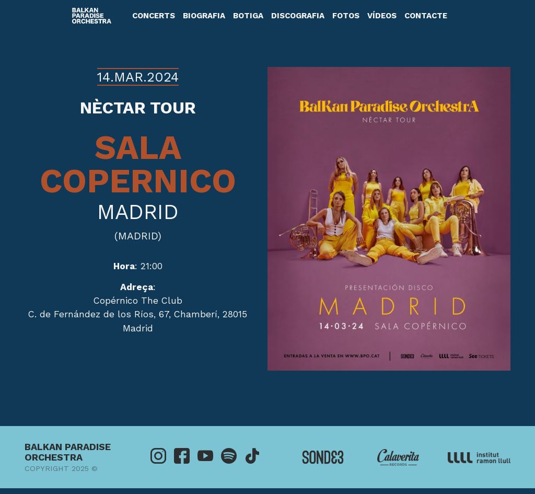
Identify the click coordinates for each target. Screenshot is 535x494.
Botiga (248, 15)
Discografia (297, 15)
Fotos (345, 15)
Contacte (425, 15)
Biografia (204, 15)
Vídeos (382, 15)
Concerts (153, 15)
